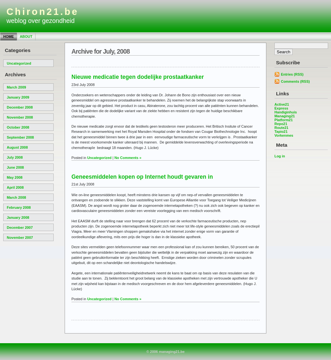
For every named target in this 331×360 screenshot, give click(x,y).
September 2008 (20, 137)
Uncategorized (19, 63)
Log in (279, 156)
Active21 (281, 104)
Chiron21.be (42, 11)
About (26, 36)
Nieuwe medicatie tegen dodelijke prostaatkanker (137, 77)
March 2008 (16, 197)
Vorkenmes (283, 135)
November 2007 (20, 237)
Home (8, 36)
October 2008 (18, 127)
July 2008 (15, 157)
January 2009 (18, 97)
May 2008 (15, 177)
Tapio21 (281, 131)
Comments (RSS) (295, 81)
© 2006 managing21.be (165, 352)
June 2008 (15, 167)
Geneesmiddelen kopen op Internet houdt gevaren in (142, 177)
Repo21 (280, 124)
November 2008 (20, 117)
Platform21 (283, 120)
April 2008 (15, 187)
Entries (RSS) (292, 74)
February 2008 (19, 207)
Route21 (281, 128)
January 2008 (18, 217)
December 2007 (20, 227)
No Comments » (127, 158)
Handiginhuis (285, 112)
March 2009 (16, 87)
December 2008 (20, 107)
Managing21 (284, 116)
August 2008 (17, 147)
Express (281, 108)
